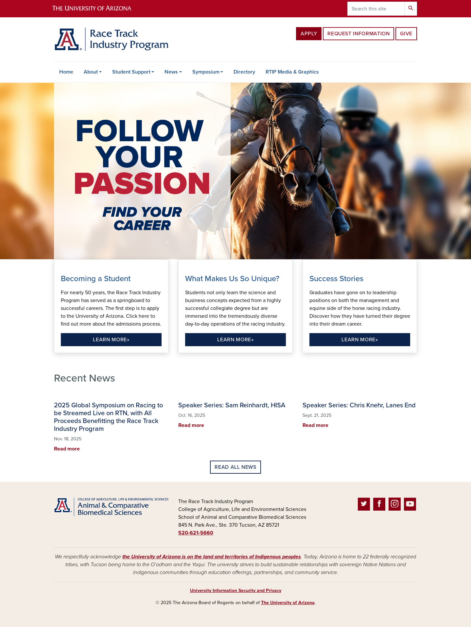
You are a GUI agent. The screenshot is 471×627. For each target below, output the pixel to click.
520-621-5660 (195, 533)
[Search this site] (376, 9)
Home (66, 72)
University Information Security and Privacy (235, 590)
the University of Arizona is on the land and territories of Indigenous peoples (211, 556)
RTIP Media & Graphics (292, 72)
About (91, 72)
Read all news (235, 467)
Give (406, 33)
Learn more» (111, 339)
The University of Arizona (288, 602)
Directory (244, 72)
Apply (309, 33)
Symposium (205, 72)
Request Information (358, 33)
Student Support (131, 72)
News (171, 72)
